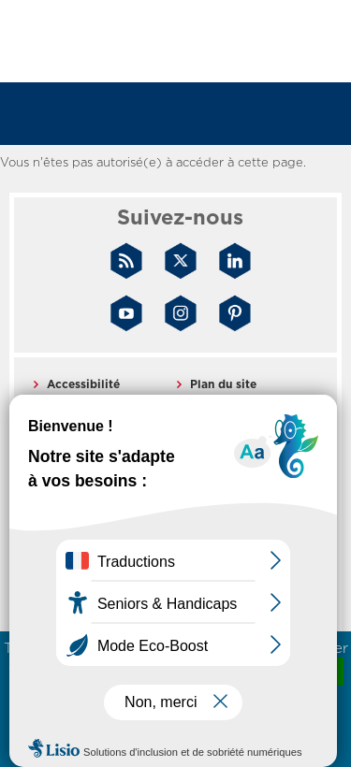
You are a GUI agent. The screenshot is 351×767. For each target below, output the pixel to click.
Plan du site (223, 384)
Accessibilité (83, 384)
